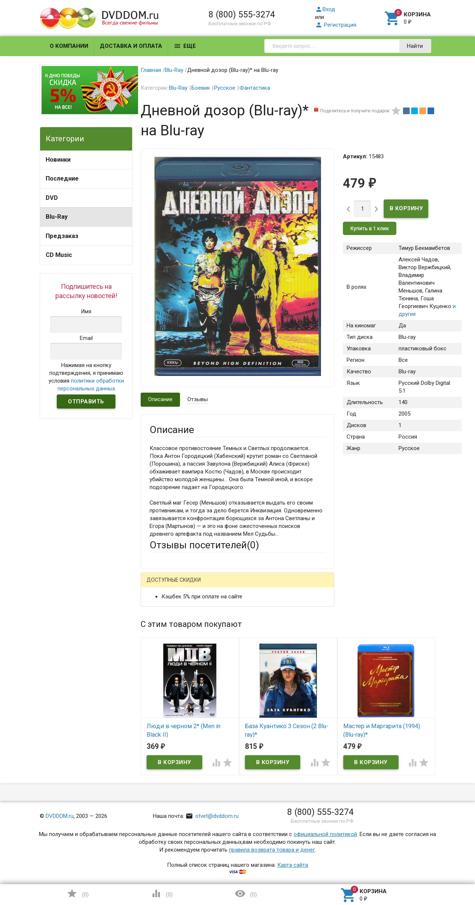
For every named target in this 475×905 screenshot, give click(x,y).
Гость (159, 584)
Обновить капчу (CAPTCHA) (243, 804)
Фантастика (254, 88)
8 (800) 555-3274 (242, 14)
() (77, 893)
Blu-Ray (57, 216)
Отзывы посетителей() (204, 545)
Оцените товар (168, 680)
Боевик (200, 88)
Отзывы (197, 399)
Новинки (58, 159)
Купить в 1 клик (369, 228)
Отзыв (158, 693)
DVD (52, 197)
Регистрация (335, 25)
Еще (185, 46)
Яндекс (288, 585)
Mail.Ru (197, 585)
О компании (69, 46)
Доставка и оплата (131, 46)
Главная (151, 70)
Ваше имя (162, 611)
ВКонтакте (242, 585)
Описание (160, 399)
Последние (62, 178)
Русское (224, 88)
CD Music (59, 254)
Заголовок (163, 660)
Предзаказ (62, 236)
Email (156, 631)
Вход (325, 9)
